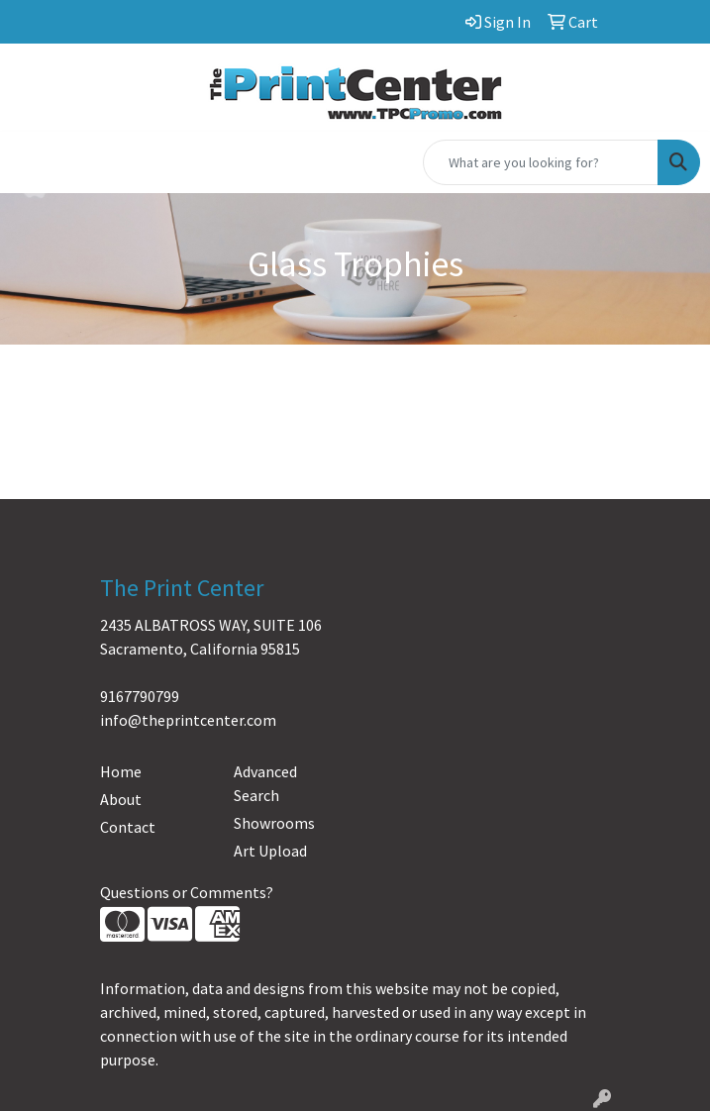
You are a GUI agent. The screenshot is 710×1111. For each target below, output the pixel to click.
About (121, 799)
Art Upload (270, 850)
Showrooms (274, 823)
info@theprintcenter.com (188, 720)
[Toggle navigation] (30, 162)
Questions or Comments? (186, 892)
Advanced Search (265, 783)
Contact (127, 827)
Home (121, 771)
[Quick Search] (541, 162)
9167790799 (139, 696)
